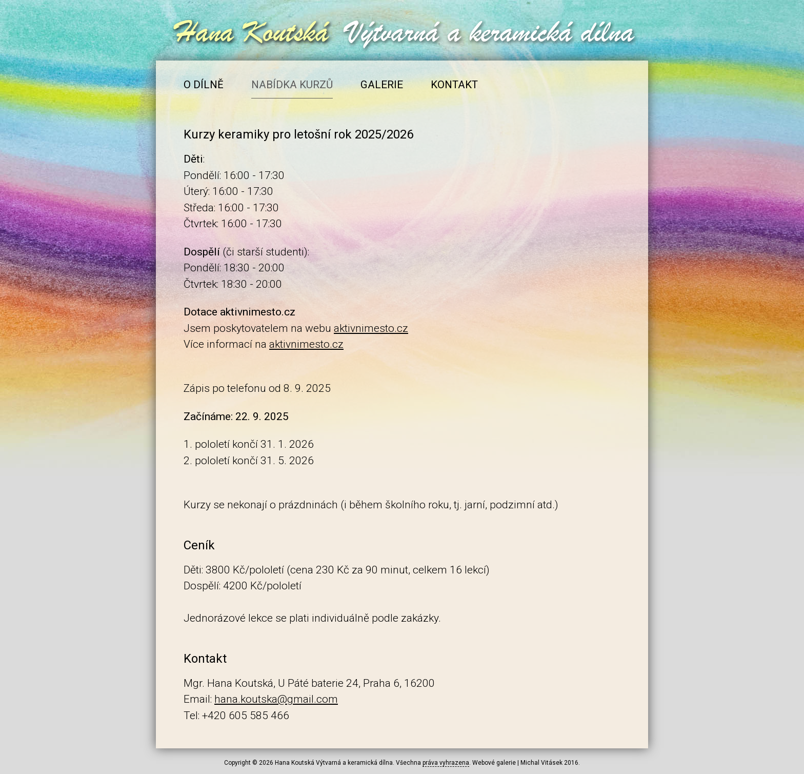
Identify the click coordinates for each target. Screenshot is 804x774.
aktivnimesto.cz (371, 328)
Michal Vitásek (541, 762)
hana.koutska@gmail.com (276, 699)
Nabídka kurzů (292, 84)
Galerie (381, 84)
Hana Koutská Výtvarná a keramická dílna (334, 762)
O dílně (204, 84)
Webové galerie (494, 762)
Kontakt (454, 84)
